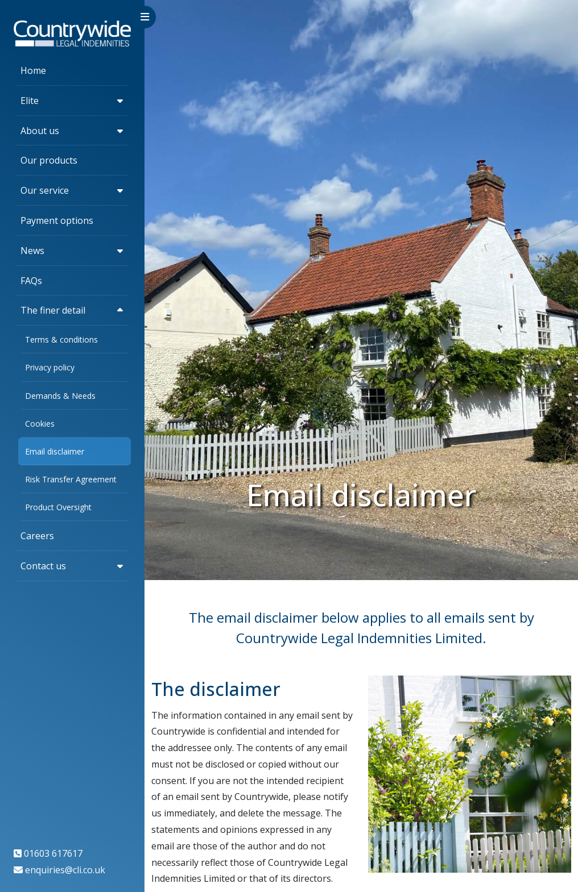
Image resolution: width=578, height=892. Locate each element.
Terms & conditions (61, 339)
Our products (48, 160)
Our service (44, 190)
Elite (29, 100)
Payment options (56, 220)
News (32, 250)
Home (33, 70)
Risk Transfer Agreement (71, 479)
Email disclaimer (54, 451)
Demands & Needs (60, 395)
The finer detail (52, 310)
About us (39, 130)
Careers (37, 536)
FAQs (31, 280)
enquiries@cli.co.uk (65, 870)
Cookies (40, 423)
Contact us (43, 566)
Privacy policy (50, 367)
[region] (72, 446)
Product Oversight (58, 507)
